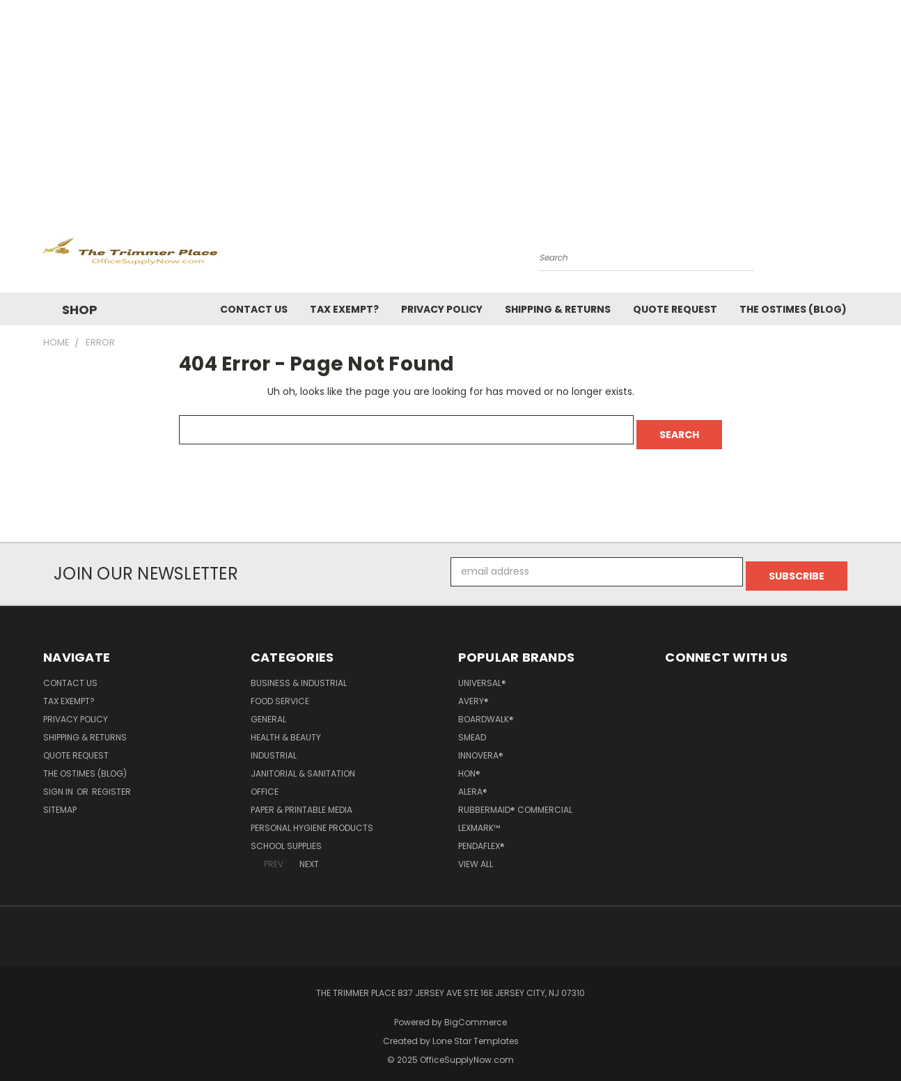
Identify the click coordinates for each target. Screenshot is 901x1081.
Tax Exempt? (344, 309)
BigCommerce (475, 1013)
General (268, 710)
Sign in (59, 782)
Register (111, 782)
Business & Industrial (299, 674)
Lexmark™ (479, 819)
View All (475, 855)
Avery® (473, 692)
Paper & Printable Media (301, 801)
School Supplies (286, 837)
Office (265, 782)
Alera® (472, 782)
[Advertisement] (450, 104)
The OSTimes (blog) (793, 309)
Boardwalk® (486, 710)
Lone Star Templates (475, 1032)
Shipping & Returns (558, 309)
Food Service (280, 692)
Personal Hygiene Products (312, 819)
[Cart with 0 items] (854, 254)
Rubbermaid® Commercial (515, 801)
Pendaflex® (481, 837)
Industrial (274, 746)
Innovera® (480, 746)
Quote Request (675, 309)
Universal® (482, 674)
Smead (472, 728)
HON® (469, 764)
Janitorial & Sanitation (303, 764)
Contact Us (254, 309)
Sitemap (60, 801)
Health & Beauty (286, 728)
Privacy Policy (442, 309)
